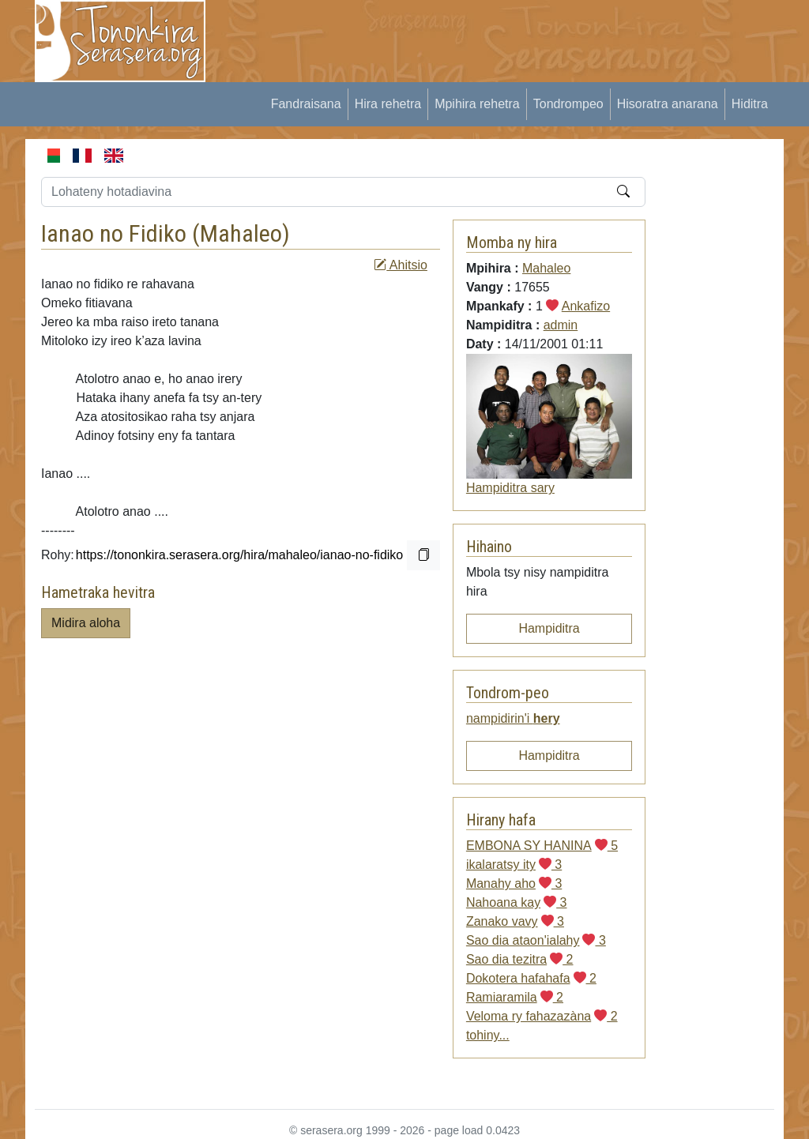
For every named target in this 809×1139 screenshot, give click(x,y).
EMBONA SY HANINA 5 (542, 845)
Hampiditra (548, 628)
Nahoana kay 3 (516, 902)
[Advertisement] (512, 35)
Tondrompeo (568, 104)
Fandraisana (306, 104)
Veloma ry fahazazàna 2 (542, 1016)
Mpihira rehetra (477, 104)
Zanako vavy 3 (515, 921)
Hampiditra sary (510, 487)
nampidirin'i (513, 718)
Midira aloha (85, 623)
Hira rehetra (388, 104)
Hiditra (750, 104)
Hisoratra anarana (667, 104)
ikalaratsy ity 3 (514, 864)
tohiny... (488, 1035)
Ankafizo (586, 306)
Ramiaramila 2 (514, 997)
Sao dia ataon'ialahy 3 (536, 940)
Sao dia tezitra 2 (520, 959)
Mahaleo (241, 233)
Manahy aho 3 (514, 883)
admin (561, 325)
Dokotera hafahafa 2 (531, 978)
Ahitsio (400, 265)
